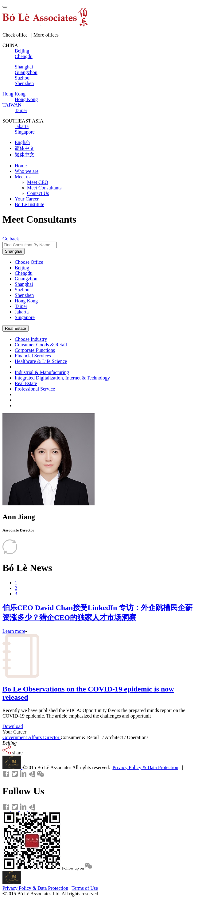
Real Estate (15, 328)
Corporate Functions (35, 350)
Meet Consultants (44, 187)
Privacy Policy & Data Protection (145, 767)
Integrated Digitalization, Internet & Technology (62, 377)
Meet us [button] (22, 176)
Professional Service (35, 388)
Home (21, 165)
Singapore (25, 317)
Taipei (21, 306)
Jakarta (22, 311)
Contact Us (38, 193)
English (22, 142)
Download (12, 726)
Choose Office (29, 262)
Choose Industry (31, 339)
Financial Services (33, 355)
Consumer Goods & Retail (41, 344)
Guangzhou (26, 278)
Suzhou (22, 289)
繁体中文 (24, 154)
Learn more (13, 631)
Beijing (22, 267)
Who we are (26, 171)
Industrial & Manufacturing (42, 372)
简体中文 (24, 148)
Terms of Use (85, 888)
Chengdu (24, 273)
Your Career (27, 198)
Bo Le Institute (29, 204)
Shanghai (13, 251)
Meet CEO (37, 182)
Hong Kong (26, 300)
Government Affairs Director (31, 737)
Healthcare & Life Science (41, 361)
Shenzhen (24, 295)
